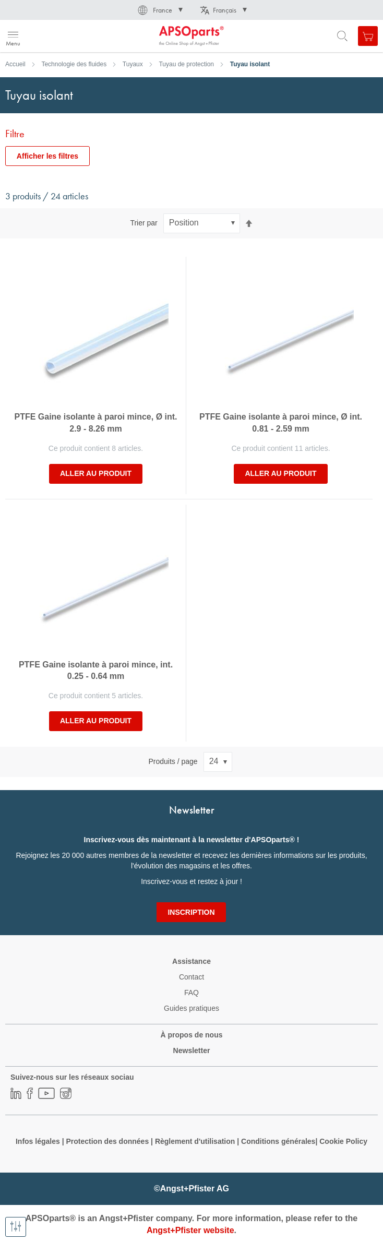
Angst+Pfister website (190, 1230)
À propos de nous (192, 1035)
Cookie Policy (343, 1141)
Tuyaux (133, 64)
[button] (159, 10)
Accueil (15, 64)
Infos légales (38, 1141)
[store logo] (58, 36)
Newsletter (191, 1050)
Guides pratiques (191, 1008)
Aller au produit (95, 473)
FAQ (191, 992)
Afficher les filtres (47, 156)
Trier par (143, 223)
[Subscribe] (191, 912)
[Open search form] (342, 36)
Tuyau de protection (186, 64)
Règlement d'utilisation (195, 1141)
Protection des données (107, 1141)
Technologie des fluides (73, 64)
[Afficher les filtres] (15, 1227)
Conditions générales (278, 1141)
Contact (191, 977)
